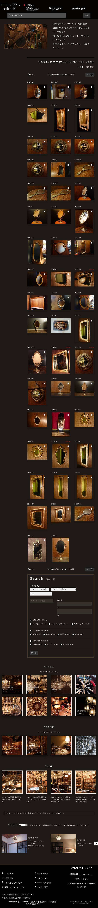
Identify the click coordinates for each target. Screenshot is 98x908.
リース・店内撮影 (44, 883)
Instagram (12, 902)
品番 (87, 62)
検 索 (33, 653)
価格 (92, 62)
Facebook (24, 902)
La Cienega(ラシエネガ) (80, 624)
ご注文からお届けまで (13, 883)
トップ (7, 813)
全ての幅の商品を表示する (39, 630)
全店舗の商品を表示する (38, 620)
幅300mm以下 (35, 634)
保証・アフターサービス (14, 887)
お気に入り (29, 5)
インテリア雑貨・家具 (23, 813)
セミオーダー (42, 878)
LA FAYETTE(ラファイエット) (58, 624)
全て (65, 62)
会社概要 (34, 902)
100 (60, 62)
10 (51, 62)
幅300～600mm (49, 634)
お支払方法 (8, 878)
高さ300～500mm (51, 645)
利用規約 (52, 902)
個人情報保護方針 (33, 904)
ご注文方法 (8, 873)
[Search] (37, 15)
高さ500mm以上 (66, 645)
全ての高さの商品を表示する (40, 641)
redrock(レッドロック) (38, 624)
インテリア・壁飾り (40, 813)
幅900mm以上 (77, 634)
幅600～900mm (64, 634)
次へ (89, 75)
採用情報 (43, 902)
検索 (86, 15)
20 (54, 62)
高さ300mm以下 (36, 645)
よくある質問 (42, 887)
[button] (96, 843)
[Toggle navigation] (4, 5)
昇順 (87, 67)
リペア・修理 (42, 873)
